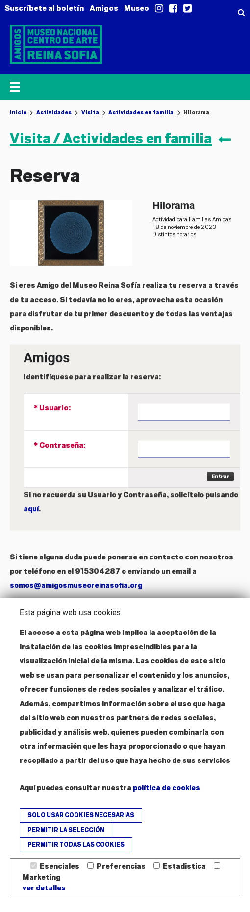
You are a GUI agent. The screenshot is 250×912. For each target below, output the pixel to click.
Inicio (18, 112)
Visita (90, 112)
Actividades (54, 112)
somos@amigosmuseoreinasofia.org (76, 596)
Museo (136, 8)
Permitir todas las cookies (76, 844)
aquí (31, 519)
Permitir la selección (65, 830)
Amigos (104, 8)
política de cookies (166, 788)
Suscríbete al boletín (44, 8)
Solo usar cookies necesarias (80, 815)
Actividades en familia (141, 112)
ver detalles (44, 888)
